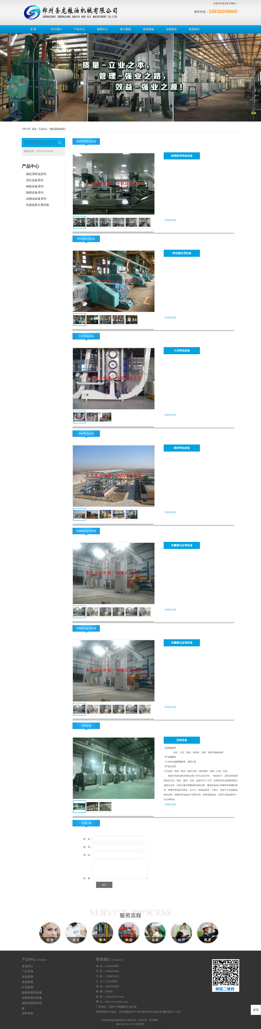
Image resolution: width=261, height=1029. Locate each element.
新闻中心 (102, 29)
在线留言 (171, 29)
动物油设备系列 (36, 198)
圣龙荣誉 (27, 976)
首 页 (33, 29)
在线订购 (86, 823)
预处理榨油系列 (57, 128)
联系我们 (194, 29)
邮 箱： (110, 996)
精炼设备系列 (35, 186)
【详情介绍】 (170, 220)
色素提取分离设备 (37, 204)
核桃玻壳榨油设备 (86, 141)
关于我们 (56, 29)
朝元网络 (153, 1020)
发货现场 (148, 29)
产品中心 (79, 29)
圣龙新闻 (27, 981)
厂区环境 (27, 971)
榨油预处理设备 (86, 238)
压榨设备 (86, 725)
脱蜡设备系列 (35, 192)
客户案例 (125, 29)
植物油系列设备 (32, 992)
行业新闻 (27, 987)
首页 (34, 128)
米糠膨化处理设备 (86, 531)
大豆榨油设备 (86, 336)
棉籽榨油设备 (86, 433)
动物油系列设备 (32, 997)
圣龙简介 (27, 966)
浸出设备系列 (35, 180)
